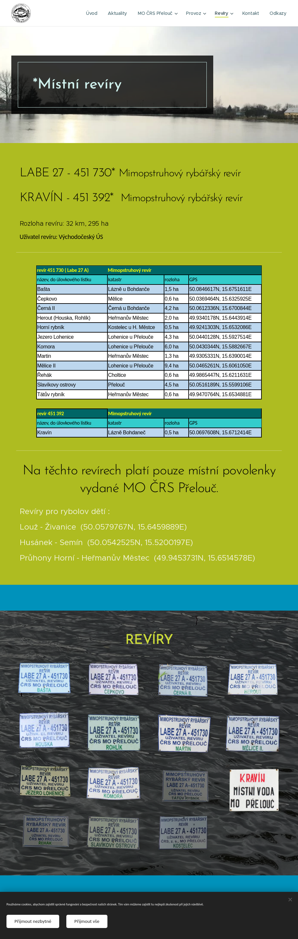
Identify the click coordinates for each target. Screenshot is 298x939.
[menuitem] (92, 13)
